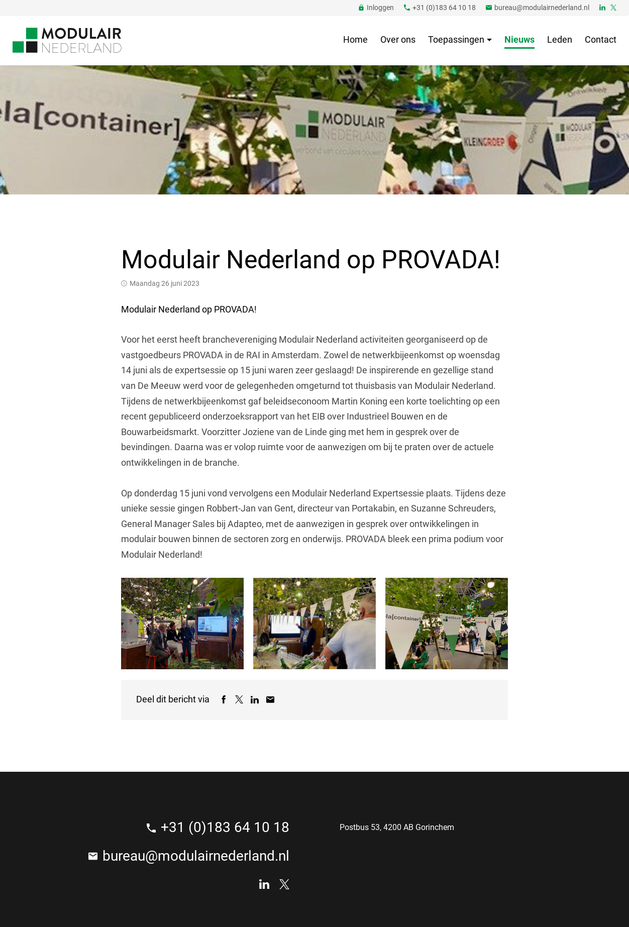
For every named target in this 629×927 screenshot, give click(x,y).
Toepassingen (456, 39)
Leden (559, 39)
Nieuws (519, 39)
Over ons (397, 39)
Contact (600, 39)
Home (355, 39)
